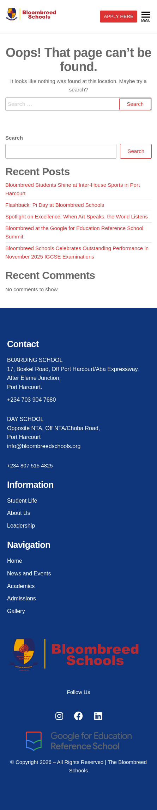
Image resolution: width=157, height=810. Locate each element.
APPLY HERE (118, 16)
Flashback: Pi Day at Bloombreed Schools (54, 205)
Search (14, 138)
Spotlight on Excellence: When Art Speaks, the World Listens (76, 216)
